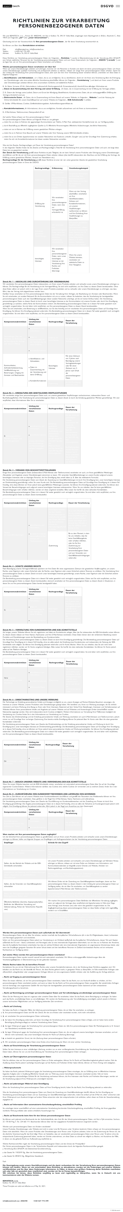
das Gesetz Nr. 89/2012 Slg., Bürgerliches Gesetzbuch (24, 1156)
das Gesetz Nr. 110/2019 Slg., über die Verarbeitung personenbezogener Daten (33, 1152)
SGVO (24, 1201)
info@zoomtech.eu (37, 49)
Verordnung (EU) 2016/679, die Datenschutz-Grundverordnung (27, 1149)
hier (55, 1122)
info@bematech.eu (22, 49)
